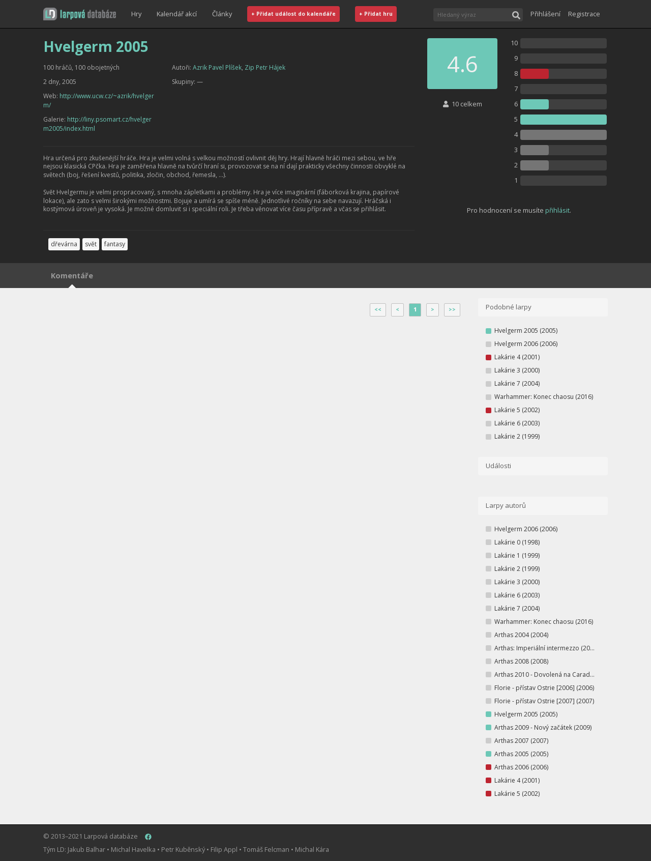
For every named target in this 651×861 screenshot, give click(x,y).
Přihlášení (545, 13)
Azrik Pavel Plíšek (217, 67)
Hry (136, 13)
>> (452, 309)
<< (377, 309)
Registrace (584, 13)
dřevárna (64, 244)
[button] (79, 14)
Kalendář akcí (177, 13)
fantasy (114, 244)
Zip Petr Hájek (265, 67)
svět (91, 244)
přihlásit (557, 210)
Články (222, 13)
